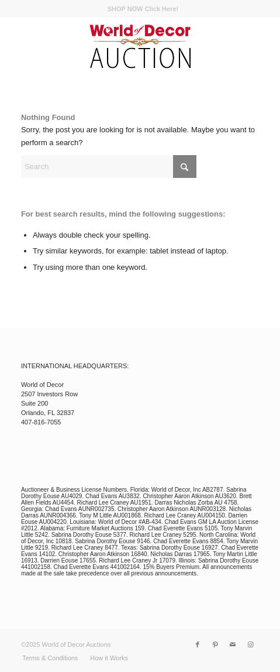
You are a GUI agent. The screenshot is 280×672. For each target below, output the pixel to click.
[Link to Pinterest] (215, 644)
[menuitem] (143, 9)
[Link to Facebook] (197, 644)
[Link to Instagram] (250, 644)
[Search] (108, 166)
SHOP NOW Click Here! (143, 8)
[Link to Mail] (232, 644)
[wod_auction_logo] (140, 46)
